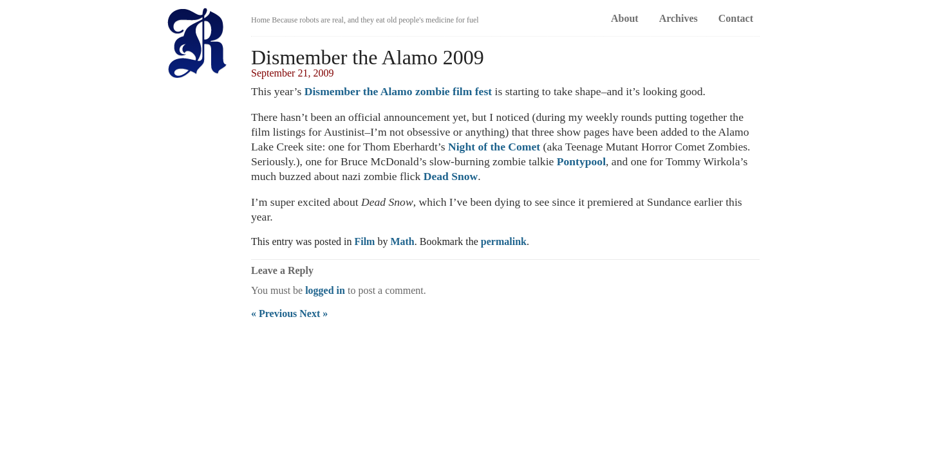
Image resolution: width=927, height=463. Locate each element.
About (625, 18)
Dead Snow (451, 176)
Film (364, 241)
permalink (504, 241)
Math (402, 241)
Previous (274, 313)
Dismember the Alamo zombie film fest (398, 91)
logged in (325, 290)
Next (313, 313)
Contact (735, 18)
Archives (678, 18)
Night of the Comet (494, 146)
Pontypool (581, 161)
